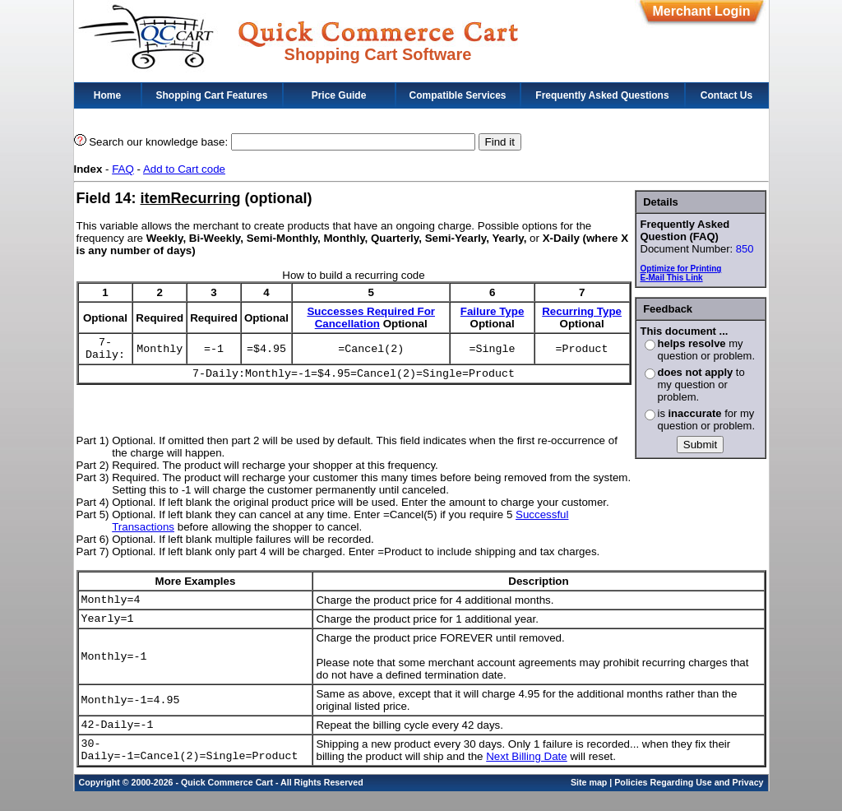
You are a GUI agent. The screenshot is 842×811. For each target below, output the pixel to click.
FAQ (123, 169)
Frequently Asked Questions (602, 95)
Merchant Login (701, 11)
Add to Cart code (184, 169)
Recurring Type (582, 311)
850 (745, 249)
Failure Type (492, 311)
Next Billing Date (526, 773)
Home (107, 95)
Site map (589, 802)
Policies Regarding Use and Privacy (688, 802)
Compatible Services (457, 95)
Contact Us (726, 95)
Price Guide (339, 95)
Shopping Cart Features (211, 95)
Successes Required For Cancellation (371, 317)
